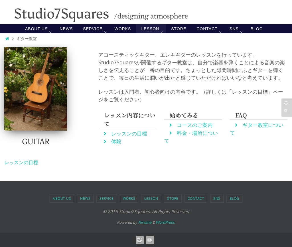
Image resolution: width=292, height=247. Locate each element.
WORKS (129, 198)
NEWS (85, 198)
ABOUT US (62, 198)
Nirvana (144, 222)
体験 (113, 141)
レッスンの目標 (125, 133)
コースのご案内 (191, 125)
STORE (173, 198)
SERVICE (107, 198)
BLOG (234, 198)
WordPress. (165, 222)
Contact (196, 198)
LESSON (151, 198)
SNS (216, 198)
